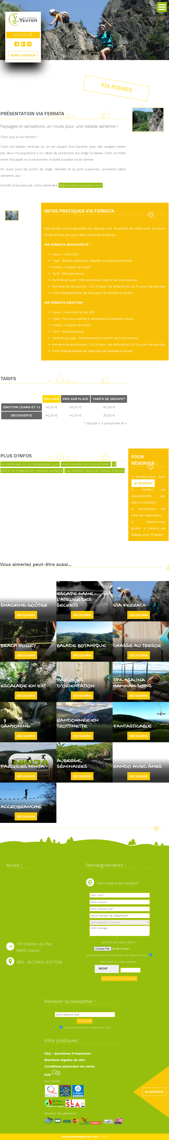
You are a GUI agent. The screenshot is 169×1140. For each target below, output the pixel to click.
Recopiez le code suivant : (119, 961)
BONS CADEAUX (23, 55)
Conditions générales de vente (69, 1066)
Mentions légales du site (64, 1060)
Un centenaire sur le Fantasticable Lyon (30, 464)
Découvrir (26, 615)
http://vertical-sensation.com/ (80, 185)
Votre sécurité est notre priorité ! (85, 464)
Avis (52, 1075)
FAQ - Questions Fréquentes (67, 1053)
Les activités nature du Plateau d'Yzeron (94, 470)
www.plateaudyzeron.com (80, 1136)
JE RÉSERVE (143, 483)
